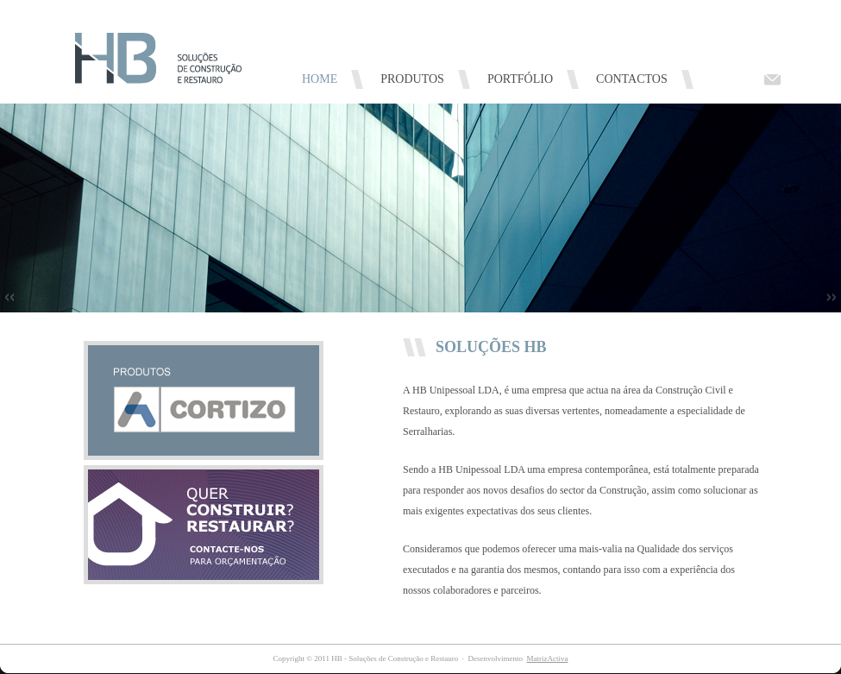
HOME (319, 78)
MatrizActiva (547, 658)
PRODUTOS (412, 78)
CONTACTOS (632, 78)
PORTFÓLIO (520, 78)
